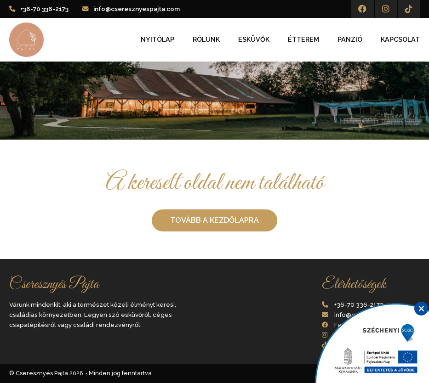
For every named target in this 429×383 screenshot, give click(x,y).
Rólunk (206, 40)
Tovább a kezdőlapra (214, 220)
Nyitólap (157, 40)
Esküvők (253, 40)
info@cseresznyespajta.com (136, 8)
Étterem (303, 40)
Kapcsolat (400, 40)
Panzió (349, 40)
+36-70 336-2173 (44, 8)
